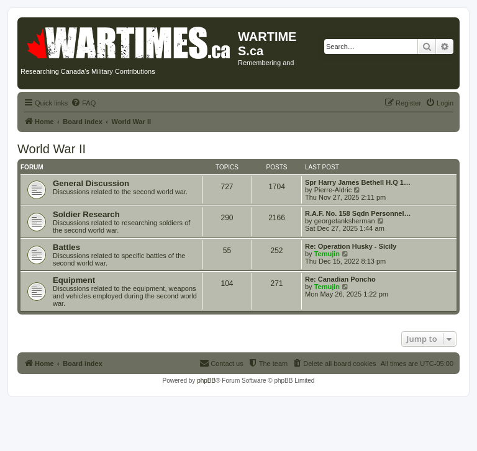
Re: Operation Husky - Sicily (350, 246)
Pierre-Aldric (333, 190)
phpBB (206, 380)
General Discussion (91, 183)
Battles (66, 247)
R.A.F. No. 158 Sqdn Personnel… (358, 213)
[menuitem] (83, 103)
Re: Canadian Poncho (340, 279)
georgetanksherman (344, 221)
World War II (51, 149)
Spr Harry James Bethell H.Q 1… (358, 182)
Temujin (327, 253)
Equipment (74, 280)
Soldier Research (86, 214)
